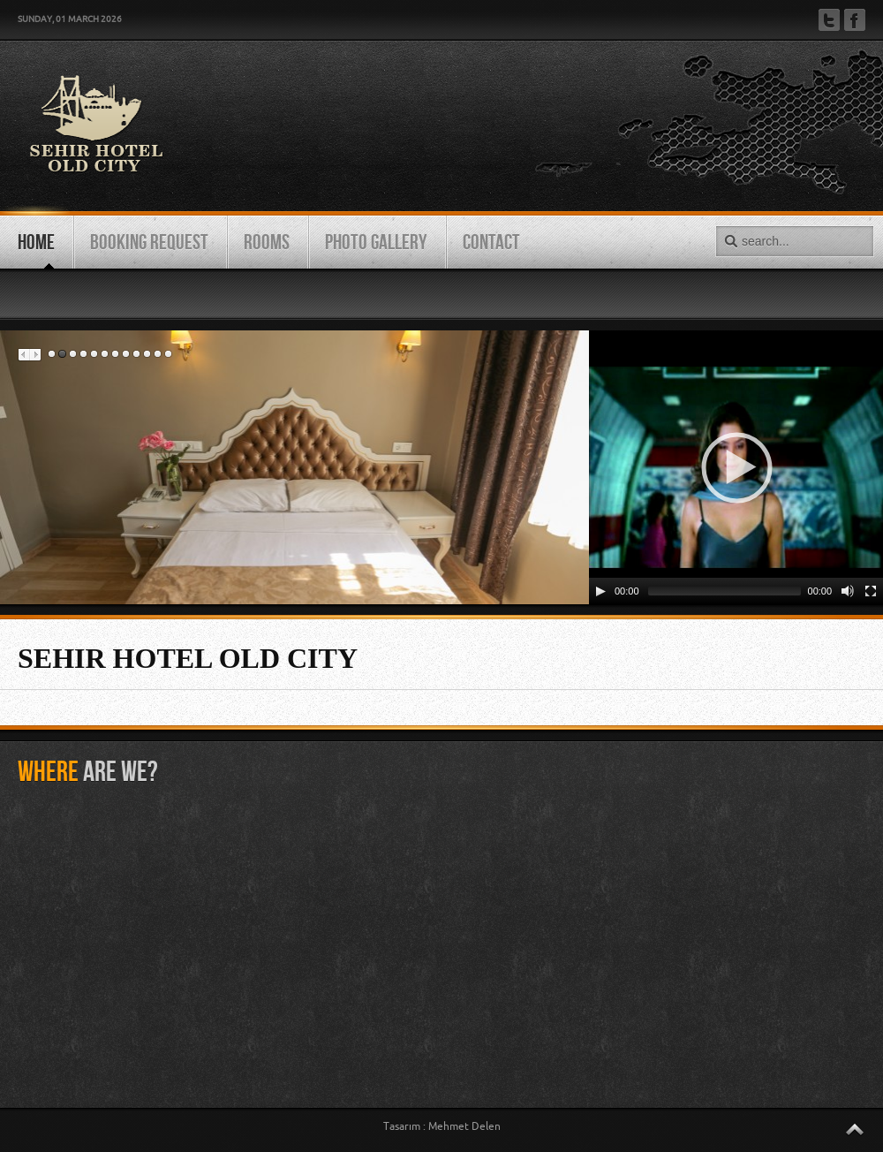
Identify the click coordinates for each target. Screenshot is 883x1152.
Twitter (829, 20)
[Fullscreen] (871, 591)
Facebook (854, 20)
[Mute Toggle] (848, 591)
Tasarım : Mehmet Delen (442, 1126)
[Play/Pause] (600, 591)
